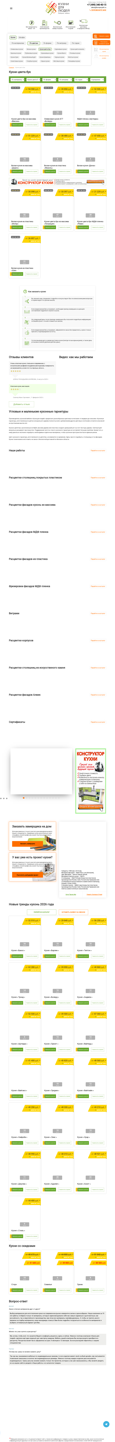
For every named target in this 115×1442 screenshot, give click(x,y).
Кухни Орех (14, 57)
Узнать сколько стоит (94, 894)
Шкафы (22, 37)
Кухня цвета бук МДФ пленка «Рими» (90, 222)
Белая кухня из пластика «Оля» (22, 269)
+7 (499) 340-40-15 (96, 4)
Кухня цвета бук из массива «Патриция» (56, 222)
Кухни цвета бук (45, 49)
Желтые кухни (73, 57)
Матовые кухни (58, 61)
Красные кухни (16, 53)
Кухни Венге (61, 53)
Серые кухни (45, 61)
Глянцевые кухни (74, 61)
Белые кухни (31, 49)
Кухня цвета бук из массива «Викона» (23, 120)
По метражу (61, 43)
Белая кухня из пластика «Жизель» (55, 166)
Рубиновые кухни (31, 53)
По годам (75, 43)
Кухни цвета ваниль (77, 49)
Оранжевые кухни (47, 53)
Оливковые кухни (17, 49)
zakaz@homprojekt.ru (98, 7)
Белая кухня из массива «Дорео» (21, 166)
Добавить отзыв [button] (21, 404)
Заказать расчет (17, 125)
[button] (15, 771)
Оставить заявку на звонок (73, 912)
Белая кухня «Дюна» (86, 165)
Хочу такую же (71, 894)
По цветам (34, 43)
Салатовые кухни (17, 61)
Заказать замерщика (27, 844)
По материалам (18, 43)
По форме (47, 43)
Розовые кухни (75, 53)
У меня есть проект (31, 125)
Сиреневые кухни (61, 49)
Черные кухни (59, 57)
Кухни (13, 37)
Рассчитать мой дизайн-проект (27, 875)
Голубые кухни (32, 61)
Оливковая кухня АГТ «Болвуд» (53, 120)
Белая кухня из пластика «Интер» (22, 222)
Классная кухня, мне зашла (19, 386)
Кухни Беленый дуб (29, 57)
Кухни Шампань (45, 57)
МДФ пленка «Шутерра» (87, 119)
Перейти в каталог (98, 451)
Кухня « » (18, 950)
